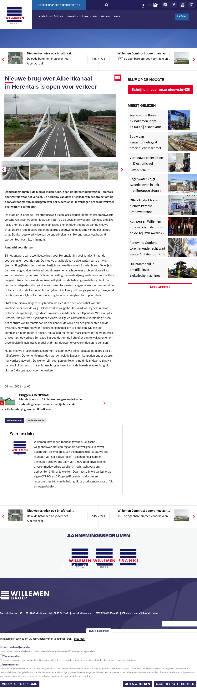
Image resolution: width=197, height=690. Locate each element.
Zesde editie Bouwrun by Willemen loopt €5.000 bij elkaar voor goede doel (145, 124)
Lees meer (79, 638)
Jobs (95, 16)
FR (150, 4)
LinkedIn (165, 5)
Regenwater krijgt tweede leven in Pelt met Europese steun (145, 185)
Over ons (105, 16)
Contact (117, 16)
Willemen (14, 15)
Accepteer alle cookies (175, 684)
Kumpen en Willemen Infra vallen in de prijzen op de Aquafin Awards (147, 227)
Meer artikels (160, 287)
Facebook (173, 5)
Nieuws (84, 16)
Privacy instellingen (98, 631)
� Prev (3, 170)
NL (143, 4)
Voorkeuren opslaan (20, 684)
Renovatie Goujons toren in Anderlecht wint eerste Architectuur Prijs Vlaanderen (147, 251)
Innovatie (72, 16)
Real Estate (182, 16)
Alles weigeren (137, 684)
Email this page (117, 78)
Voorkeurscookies (11, 656)
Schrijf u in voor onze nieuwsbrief (160, 89)
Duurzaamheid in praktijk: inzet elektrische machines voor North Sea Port (146, 272)
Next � (122, 170)
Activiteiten (43, 16)
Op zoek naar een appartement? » (59, 5)
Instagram (191, 5)
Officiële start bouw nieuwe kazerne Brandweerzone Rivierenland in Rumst (147, 209)
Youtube (182, 5)
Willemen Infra (15, 420)
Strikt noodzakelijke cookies (16, 647)
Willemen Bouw (36, 420)
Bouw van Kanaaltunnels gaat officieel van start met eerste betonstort (145, 145)
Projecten (58, 16)
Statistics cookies (11, 664)
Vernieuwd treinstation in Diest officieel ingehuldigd (146, 163)
